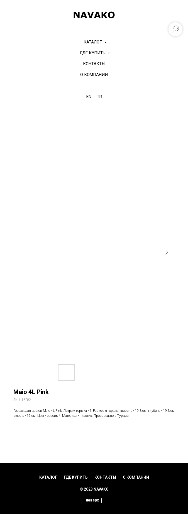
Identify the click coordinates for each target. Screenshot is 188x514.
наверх (94, 500)
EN (88, 96)
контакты (105, 477)
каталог (48, 477)
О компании (94, 74)
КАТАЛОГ (93, 42)
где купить (76, 477)
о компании (136, 477)
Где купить (93, 52)
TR (99, 96)
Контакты (94, 63)
